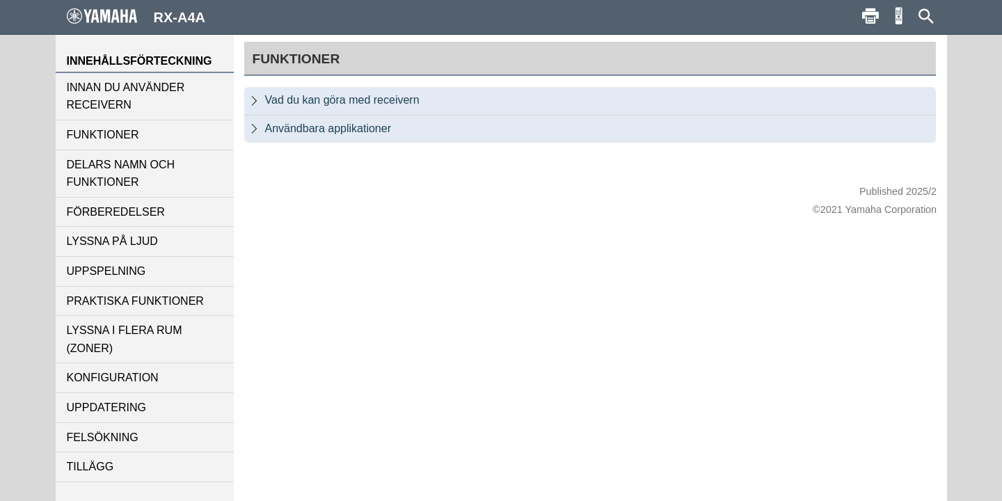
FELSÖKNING (102, 437)
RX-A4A (136, 16)
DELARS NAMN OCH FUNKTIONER (121, 174)
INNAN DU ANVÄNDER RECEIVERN (126, 96)
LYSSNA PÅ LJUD (112, 241)
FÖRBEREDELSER (116, 212)
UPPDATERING (106, 407)
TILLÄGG (90, 466)
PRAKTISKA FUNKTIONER (135, 301)
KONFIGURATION (113, 377)
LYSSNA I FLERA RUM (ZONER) (124, 339)
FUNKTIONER (103, 135)
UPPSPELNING (106, 271)
